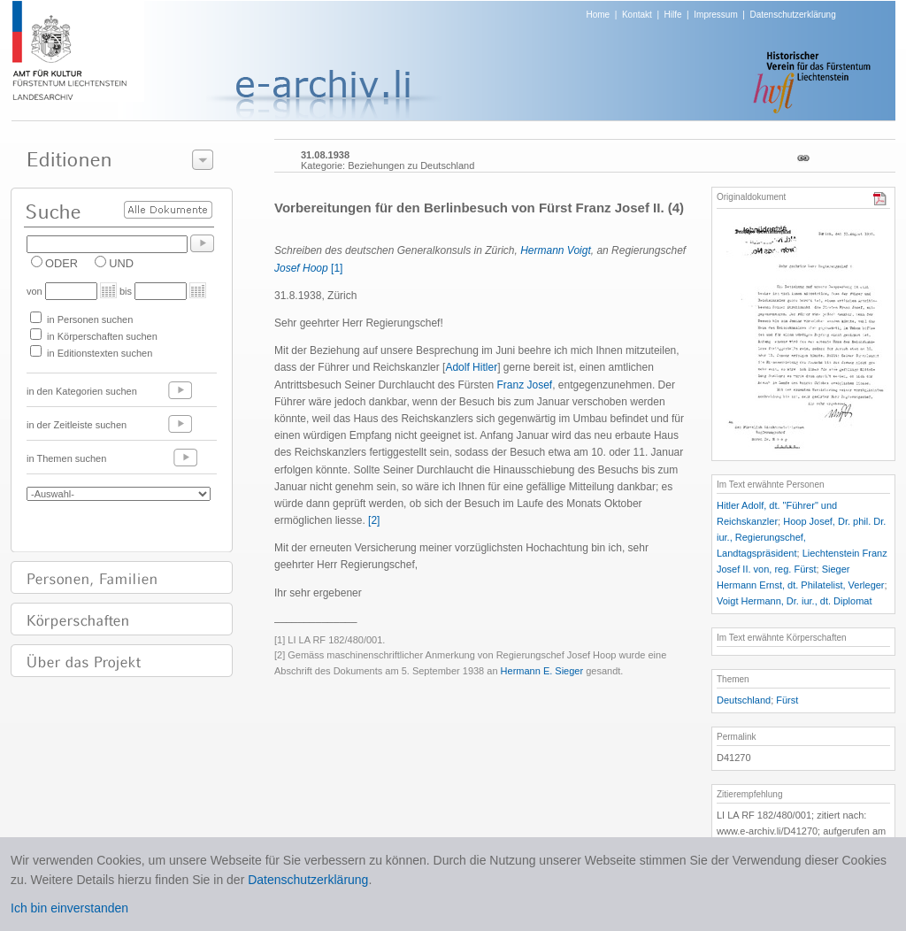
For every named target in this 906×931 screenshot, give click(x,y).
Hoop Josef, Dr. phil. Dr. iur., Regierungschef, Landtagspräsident (801, 537)
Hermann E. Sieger (542, 671)
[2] (374, 520)
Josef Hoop (301, 268)
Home (598, 14)
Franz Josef (524, 385)
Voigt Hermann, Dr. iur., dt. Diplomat (794, 601)
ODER (61, 263)
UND (121, 263)
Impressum (715, 14)
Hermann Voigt (555, 250)
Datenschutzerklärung (792, 14)
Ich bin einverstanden (69, 908)
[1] (336, 268)
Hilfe (673, 14)
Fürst (787, 700)
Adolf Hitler (471, 367)
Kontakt (637, 14)
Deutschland (744, 700)
